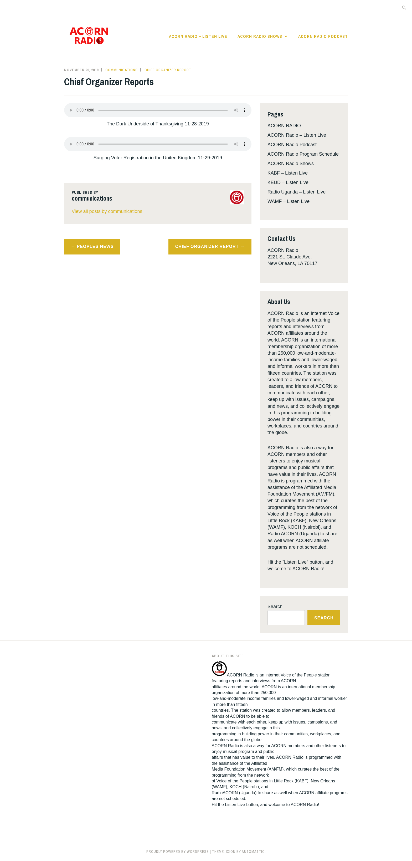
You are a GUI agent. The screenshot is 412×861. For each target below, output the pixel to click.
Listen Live (235, 804)
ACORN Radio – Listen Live (198, 36)
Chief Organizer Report (168, 70)
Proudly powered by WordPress (177, 851)
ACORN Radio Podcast (323, 36)
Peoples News (95, 246)
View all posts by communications (107, 211)
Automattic (253, 851)
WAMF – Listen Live (288, 201)
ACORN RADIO (284, 125)
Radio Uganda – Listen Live (296, 192)
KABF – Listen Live (287, 173)
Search (274, 606)
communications (121, 70)
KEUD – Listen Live (287, 182)
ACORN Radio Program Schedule (303, 154)
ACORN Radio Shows (260, 36)
